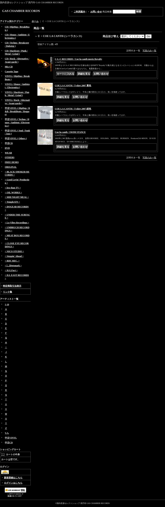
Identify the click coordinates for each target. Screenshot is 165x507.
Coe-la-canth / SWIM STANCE (70, 132)
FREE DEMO (12, 162)
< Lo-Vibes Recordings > (17, 222)
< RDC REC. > (12, 260)
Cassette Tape (11, 71)
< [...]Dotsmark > (13, 265)
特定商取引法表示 (12, 286)
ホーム (35, 21)
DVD (7, 148)
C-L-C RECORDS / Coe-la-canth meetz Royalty (78, 59)
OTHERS (9, 157)
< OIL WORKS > (13, 192)
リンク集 (7, 292)
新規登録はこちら (13, 477)
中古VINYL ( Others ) (16, 138)
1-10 (7, 304)
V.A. (7, 433)
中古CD (9, 143)
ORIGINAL (11, 167)
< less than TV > (13, 187)
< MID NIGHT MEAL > (17, 197)
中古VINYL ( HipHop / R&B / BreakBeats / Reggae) (17, 111)
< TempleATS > (12, 202)
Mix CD (9, 66)
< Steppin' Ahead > (14, 256)
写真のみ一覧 (149, 50)
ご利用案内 (79, 11)
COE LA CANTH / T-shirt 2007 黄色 (73, 85)
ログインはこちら (13, 482)
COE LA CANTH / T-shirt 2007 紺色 (73, 108)
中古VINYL (11, 437)
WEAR (8, 152)
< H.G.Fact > (11, 270)
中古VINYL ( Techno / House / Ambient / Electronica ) (17, 122)
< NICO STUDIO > (14, 251)
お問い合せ (96, 11)
